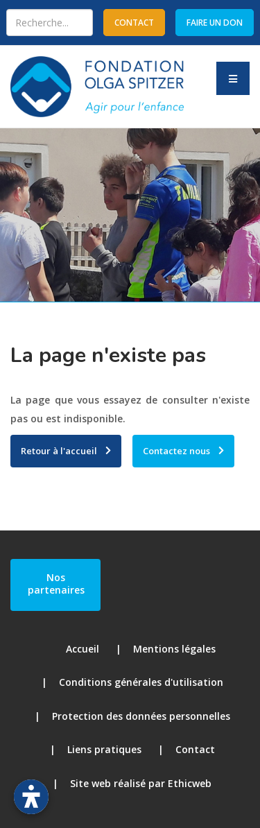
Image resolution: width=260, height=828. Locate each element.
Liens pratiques (104, 749)
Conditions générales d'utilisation (141, 682)
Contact (195, 749)
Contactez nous (176, 451)
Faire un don (215, 22)
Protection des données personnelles (141, 716)
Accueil (82, 648)
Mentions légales (174, 648)
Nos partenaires (56, 583)
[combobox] (49, 22)
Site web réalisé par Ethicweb (140, 783)
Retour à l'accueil (59, 451)
